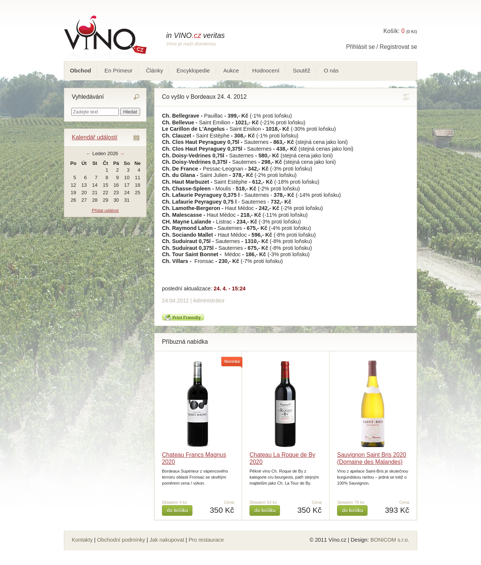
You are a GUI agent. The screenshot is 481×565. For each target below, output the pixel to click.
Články (154, 70)
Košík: (393, 31)
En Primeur (118, 70)
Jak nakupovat (167, 540)
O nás (331, 70)
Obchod (80, 70)
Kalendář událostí (94, 137)
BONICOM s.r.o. (390, 540)
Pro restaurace (206, 540)
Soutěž (301, 70)
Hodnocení (265, 70)
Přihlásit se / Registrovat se (381, 47)
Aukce (231, 70)
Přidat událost (105, 210)
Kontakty (82, 540)
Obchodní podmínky (121, 540)
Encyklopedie (193, 70)
